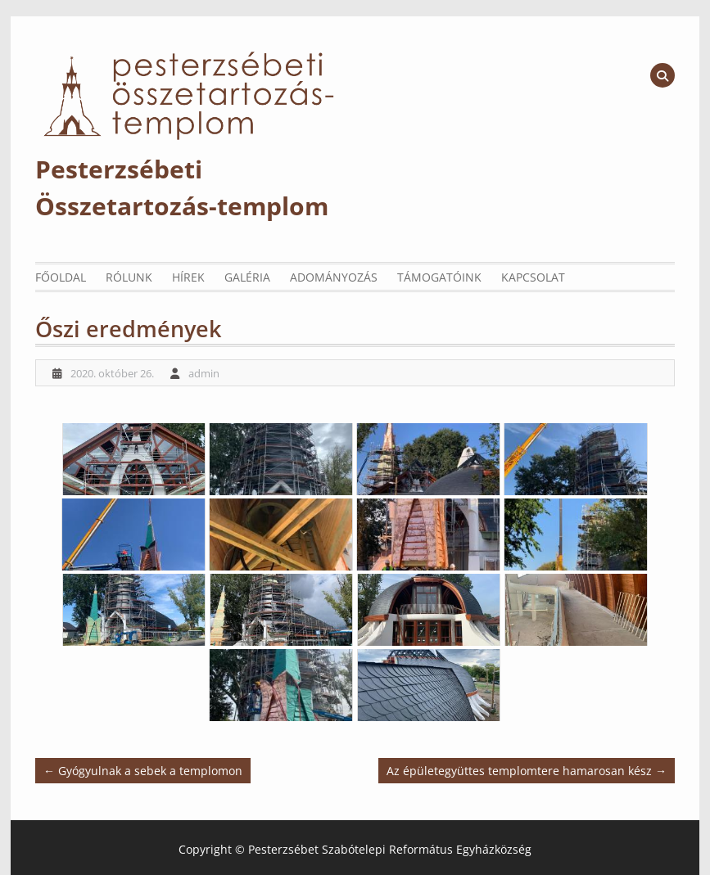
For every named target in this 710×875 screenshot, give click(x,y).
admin (203, 373)
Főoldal (60, 277)
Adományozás (334, 277)
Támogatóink (439, 277)
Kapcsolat (533, 277)
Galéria (247, 277)
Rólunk (129, 277)
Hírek (188, 277)
